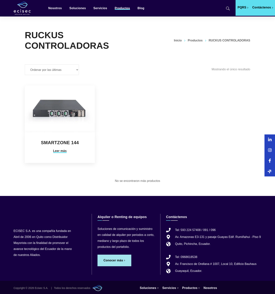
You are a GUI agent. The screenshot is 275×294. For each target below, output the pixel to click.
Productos (195, 40)
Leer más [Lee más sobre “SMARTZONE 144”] (60, 150)
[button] (269, 171)
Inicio (178, 40)
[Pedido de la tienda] (52, 69)
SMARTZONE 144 (60, 142)
